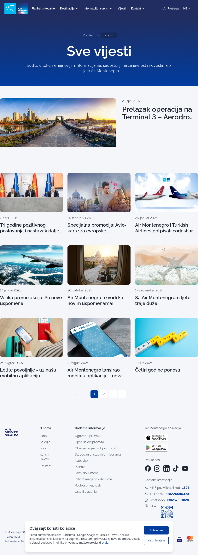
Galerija (45, 442)
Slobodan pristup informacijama (98, 454)
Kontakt (138, 8)
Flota (43, 436)
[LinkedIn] (166, 468)
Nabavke (81, 460)
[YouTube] (185, 468)
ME (187, 8)
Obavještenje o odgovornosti (95, 448)
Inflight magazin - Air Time (93, 479)
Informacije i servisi (98, 8)
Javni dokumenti (86, 473)
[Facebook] (148, 468)
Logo (43, 448)
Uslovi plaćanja (86, 491)
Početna (88, 35)
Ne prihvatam (156, 540)
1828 (185, 488)
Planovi (80, 467)
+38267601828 (178, 500)
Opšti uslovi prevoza (89, 442)
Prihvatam (156, 530)
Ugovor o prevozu (88, 436)
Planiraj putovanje (43, 8)
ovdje (105, 542)
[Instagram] (157, 468)
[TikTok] (176, 468)
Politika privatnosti (88, 485)
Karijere (45, 465)
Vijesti (122, 8)
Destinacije (69, 8)
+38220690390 (177, 494)
